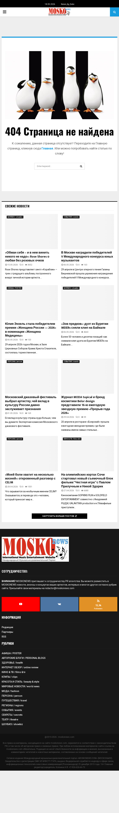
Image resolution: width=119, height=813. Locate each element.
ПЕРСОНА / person (15, 361)
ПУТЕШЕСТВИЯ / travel (14, 700)
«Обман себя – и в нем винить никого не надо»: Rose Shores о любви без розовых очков (27, 256)
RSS (4, 636)
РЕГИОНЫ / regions (13, 705)
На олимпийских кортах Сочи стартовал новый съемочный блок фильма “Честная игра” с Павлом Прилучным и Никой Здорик (87, 480)
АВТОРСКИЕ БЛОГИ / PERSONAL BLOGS (24, 658)
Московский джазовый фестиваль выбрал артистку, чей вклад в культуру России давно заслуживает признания (30, 403)
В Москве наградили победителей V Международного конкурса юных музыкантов (87, 256)
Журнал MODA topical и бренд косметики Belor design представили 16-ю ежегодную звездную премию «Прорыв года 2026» (85, 405)
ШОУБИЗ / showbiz (15, 217)
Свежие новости (17, 206)
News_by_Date (67, 4)
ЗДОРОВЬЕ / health (12, 662)
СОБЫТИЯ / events (71, 217)
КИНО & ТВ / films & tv (72, 439)
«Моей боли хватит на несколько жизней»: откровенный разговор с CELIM (30, 478)
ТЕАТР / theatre (10, 719)
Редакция (7, 627)
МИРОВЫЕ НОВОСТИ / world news (20, 686)
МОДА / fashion (10, 691)
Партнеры (7, 632)
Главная (47, 148)
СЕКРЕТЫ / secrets (12, 714)
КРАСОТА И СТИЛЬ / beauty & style (20, 681)
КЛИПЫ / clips (9, 676)
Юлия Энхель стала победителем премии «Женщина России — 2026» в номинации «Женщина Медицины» (30, 329)
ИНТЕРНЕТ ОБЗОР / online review (20, 667)
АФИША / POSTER (14, 288)
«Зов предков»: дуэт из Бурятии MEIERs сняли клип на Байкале (84, 325)
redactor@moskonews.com (59, 588)
